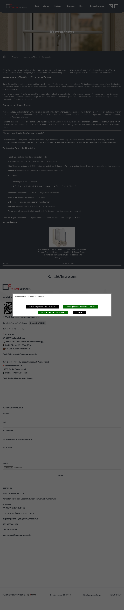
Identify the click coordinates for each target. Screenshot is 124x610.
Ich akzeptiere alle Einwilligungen (53, 312)
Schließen (79, 312)
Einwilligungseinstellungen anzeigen (42, 307)
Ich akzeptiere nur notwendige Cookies (80, 307)
